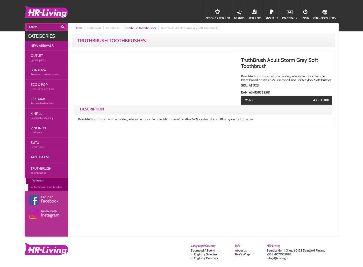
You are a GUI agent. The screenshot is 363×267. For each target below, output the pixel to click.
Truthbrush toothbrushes (48, 187)
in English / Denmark (204, 258)
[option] (154, 132)
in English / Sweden (204, 254)
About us (241, 250)
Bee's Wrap (242, 254)
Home (78, 28)
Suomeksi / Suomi (203, 250)
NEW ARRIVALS (42, 45)
